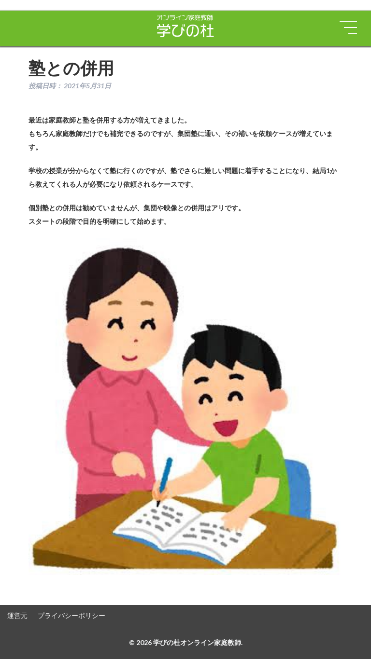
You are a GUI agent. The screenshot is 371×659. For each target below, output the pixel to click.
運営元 (17, 615)
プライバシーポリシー (71, 615)
